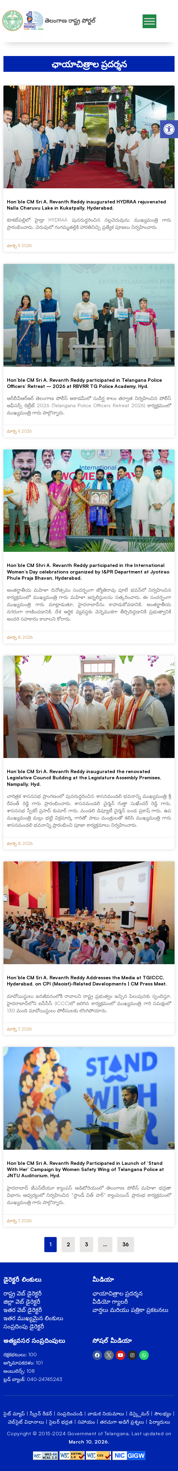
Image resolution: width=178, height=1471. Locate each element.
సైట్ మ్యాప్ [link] (14, 1413)
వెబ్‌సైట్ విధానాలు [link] (26, 1422)
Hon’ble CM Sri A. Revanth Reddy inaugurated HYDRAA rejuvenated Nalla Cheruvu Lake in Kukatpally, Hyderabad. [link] (86, 205)
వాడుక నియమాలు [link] (106, 1413)
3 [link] (89, 1242)
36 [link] (128, 1242)
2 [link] (70, 1242)
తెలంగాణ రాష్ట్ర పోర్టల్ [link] (70, 20)
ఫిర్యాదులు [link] (159, 1422)
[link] (169, 129)
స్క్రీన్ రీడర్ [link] (41, 1413)
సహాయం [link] (86, 1422)
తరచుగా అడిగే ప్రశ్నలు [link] (122, 1422)
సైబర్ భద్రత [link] (61, 1422)
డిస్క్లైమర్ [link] (139, 1413)
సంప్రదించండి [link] (70, 1413)
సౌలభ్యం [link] (162, 1413)
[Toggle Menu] (149, 21)
